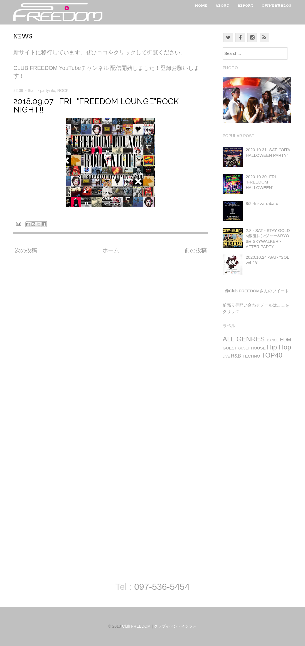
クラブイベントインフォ (175, 626)
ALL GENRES (244, 339)
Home (201, 5)
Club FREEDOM (136, 626)
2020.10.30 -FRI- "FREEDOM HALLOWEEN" (261, 182)
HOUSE (258, 348)
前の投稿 (196, 250)
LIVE (226, 356)
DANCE (273, 340)
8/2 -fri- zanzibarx (262, 203)
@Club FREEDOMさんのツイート (257, 290)
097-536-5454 (162, 587)
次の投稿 (26, 250)
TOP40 (271, 355)
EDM (285, 339)
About (222, 5)
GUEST (230, 348)
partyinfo (47, 90)
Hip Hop (279, 347)
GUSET (244, 348)
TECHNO (251, 356)
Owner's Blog (277, 5)
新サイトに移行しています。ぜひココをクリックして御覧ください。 (99, 52)
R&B (236, 356)
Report (245, 5)
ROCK (62, 90)
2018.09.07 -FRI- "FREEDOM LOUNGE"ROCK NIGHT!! (96, 105)
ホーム (110, 250)
